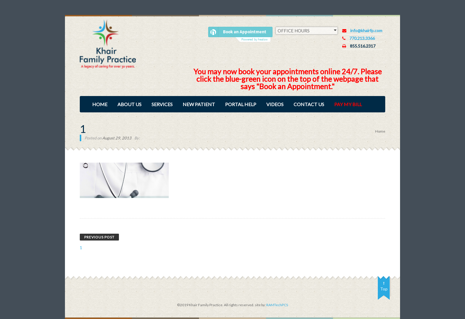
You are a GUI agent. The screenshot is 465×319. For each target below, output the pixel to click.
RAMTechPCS (277, 305)
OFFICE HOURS (307, 30)
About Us (129, 104)
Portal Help (240, 104)
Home (99, 104)
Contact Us (309, 104)
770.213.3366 (362, 38)
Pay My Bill (348, 104)
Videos (275, 104)
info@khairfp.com (366, 30)
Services (162, 104)
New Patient (199, 104)
